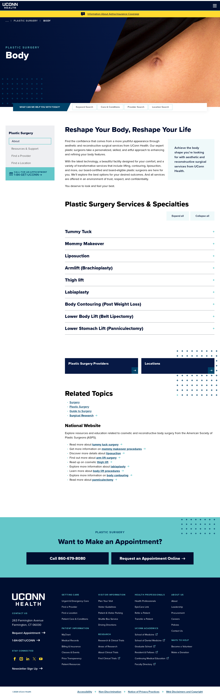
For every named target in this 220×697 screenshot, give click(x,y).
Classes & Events (70, 652)
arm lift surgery (106, 458)
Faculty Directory (143, 664)
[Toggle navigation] (214, 5)
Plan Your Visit (105, 601)
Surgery (75, 402)
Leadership (177, 607)
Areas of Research (108, 646)
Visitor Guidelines (107, 607)
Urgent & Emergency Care (75, 601)
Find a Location (21, 163)
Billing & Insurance (71, 646)
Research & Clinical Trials (111, 640)
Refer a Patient (142, 613)
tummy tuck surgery (105, 444)
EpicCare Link (142, 607)
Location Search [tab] (160, 107)
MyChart (66, 634)
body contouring (117, 475)
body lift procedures (106, 471)
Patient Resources (71, 664)
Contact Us (177, 631)
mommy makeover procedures (122, 449)
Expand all (178, 216)
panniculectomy (102, 480)
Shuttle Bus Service (108, 619)
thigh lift (102, 462)
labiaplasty (118, 466)
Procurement (178, 613)
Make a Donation (180, 652)
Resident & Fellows (144, 652)
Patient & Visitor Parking (110, 613)
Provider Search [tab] (136, 107)
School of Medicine (144, 634)
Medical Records (70, 640)
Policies (175, 625)
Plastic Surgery (26, 21)
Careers (175, 619)
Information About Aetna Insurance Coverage (113, 14)
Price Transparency (71, 658)
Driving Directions (107, 625)
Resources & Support (24, 148)
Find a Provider (21, 155)
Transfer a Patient (144, 619)
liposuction (113, 453)
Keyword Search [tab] (84, 107)
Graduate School (143, 646)
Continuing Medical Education (150, 658)
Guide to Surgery (81, 411)
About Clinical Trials (108, 652)
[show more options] (7, 21)
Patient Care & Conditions (75, 619)
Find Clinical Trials (107, 658)
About (15, 141)
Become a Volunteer (181, 646)
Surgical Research (82, 415)
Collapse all (202, 216)
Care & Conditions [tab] (110, 107)
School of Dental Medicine (148, 640)
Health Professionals (145, 601)
